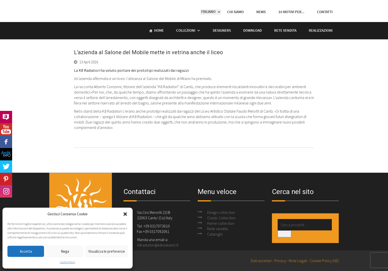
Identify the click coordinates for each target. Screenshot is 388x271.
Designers (222, 30)
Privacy (280, 260)
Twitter (6, 166)
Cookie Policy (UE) (324, 260)
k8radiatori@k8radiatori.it (157, 245)
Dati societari (261, 260)
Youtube (6, 129)
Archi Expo (6, 154)
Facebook (6, 142)
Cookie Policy (67, 262)
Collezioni (185, 30)
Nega (65, 251)
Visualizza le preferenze (106, 251)
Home (159, 30)
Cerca (284, 233)
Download (252, 30)
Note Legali (298, 260)
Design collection (221, 212)
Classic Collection (221, 217)
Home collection (220, 223)
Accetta (26, 251)
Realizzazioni (321, 30)
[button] (125, 214)
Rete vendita (285, 30)
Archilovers (6, 117)
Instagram (6, 191)
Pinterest (6, 179)
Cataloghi (214, 234)
